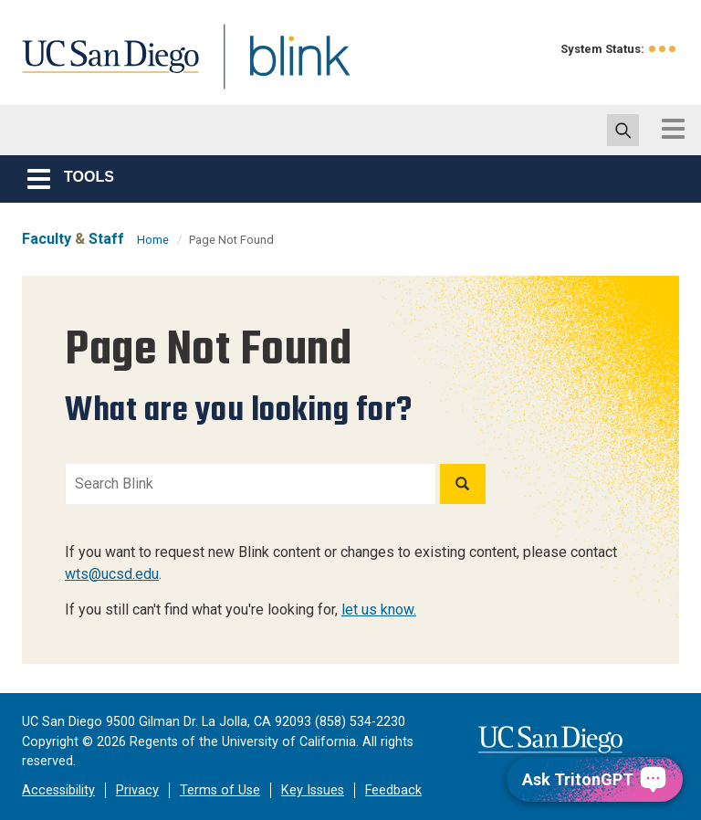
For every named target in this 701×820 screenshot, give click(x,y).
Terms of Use (220, 790)
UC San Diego (104, 67)
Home (153, 240)
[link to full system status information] (663, 48)
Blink (282, 67)
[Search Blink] (250, 484)
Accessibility (58, 790)
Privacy (137, 790)
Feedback (393, 790)
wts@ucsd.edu (112, 574)
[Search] (463, 484)
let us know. (378, 609)
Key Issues (312, 790)
